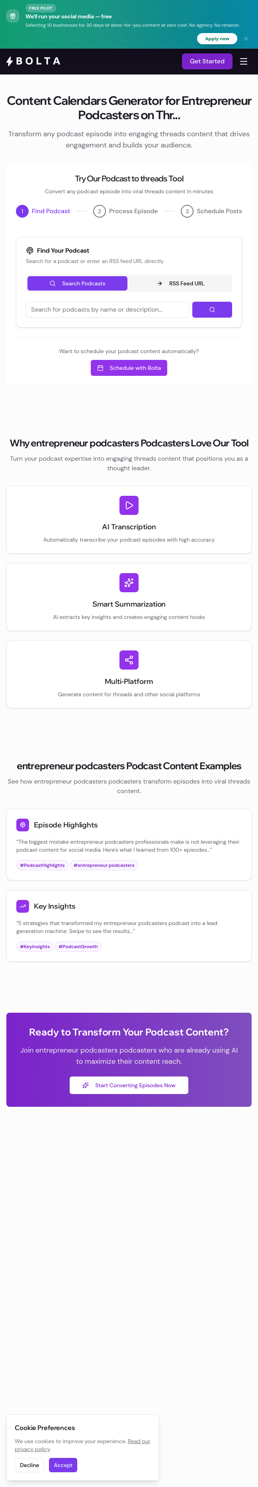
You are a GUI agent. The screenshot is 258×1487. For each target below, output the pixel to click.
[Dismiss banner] (246, 38)
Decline (29, 1465)
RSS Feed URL (180, 283)
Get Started (207, 61)
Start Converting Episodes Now (129, 1085)
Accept (63, 1465)
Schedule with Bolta (129, 367)
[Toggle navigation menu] (244, 61)
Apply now (217, 38)
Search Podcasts (77, 283)
